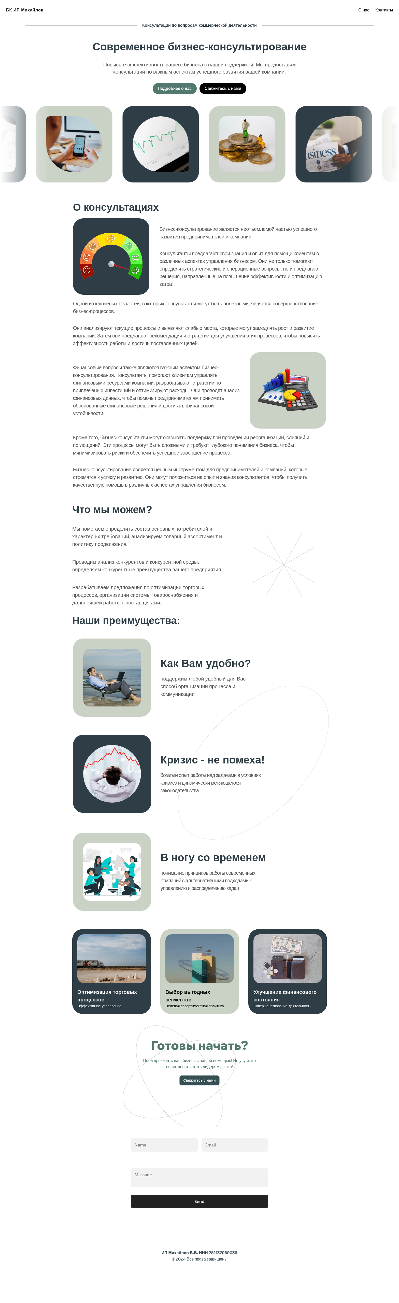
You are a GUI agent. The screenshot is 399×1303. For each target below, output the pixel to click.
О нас (363, 10)
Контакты (384, 10)
